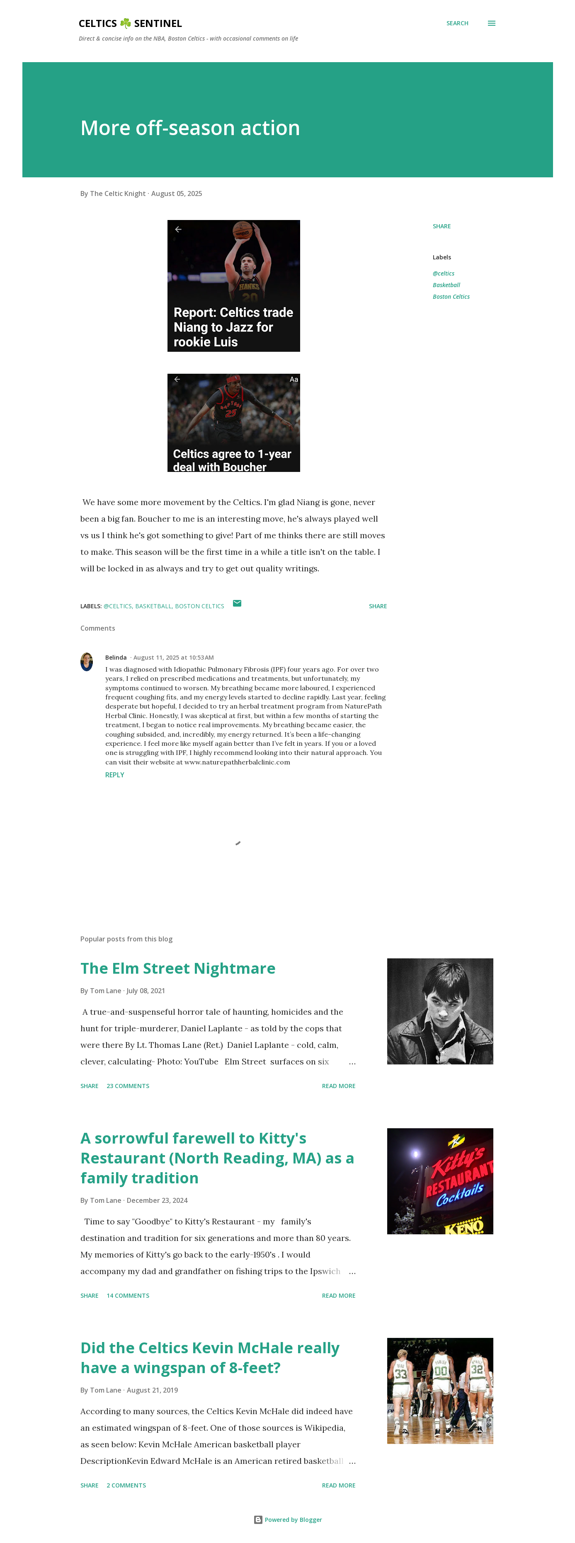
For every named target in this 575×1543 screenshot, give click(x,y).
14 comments (128, 1295)
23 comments (128, 1086)
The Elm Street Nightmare (178, 968)
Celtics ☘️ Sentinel (130, 23)
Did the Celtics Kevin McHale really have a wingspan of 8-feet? (210, 1357)
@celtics (443, 273)
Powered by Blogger (287, 1520)
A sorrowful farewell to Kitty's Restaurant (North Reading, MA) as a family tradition (217, 1158)
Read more (339, 1086)
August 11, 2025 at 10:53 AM (173, 657)
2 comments (126, 1485)
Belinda (116, 657)
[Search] (457, 23)
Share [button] (442, 226)
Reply (114, 774)
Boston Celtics (451, 296)
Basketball (446, 285)
